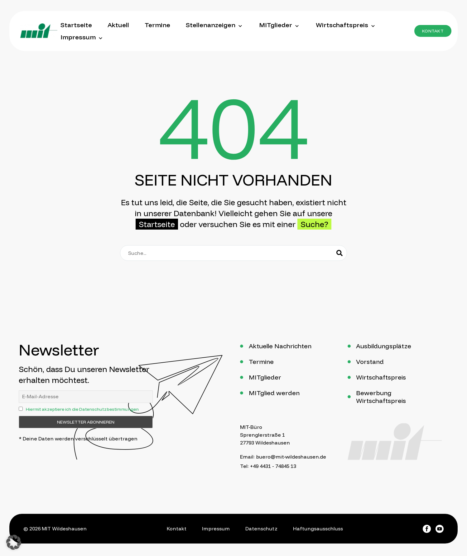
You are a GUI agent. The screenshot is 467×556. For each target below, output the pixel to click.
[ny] (21, 409)
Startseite (76, 25)
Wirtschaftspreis (346, 25)
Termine (157, 25)
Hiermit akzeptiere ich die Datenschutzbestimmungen (82, 409)
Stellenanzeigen (214, 25)
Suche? (314, 224)
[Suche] (233, 253)
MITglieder (279, 25)
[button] (433, 31)
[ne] (86, 396)
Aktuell (118, 25)
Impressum (82, 37)
